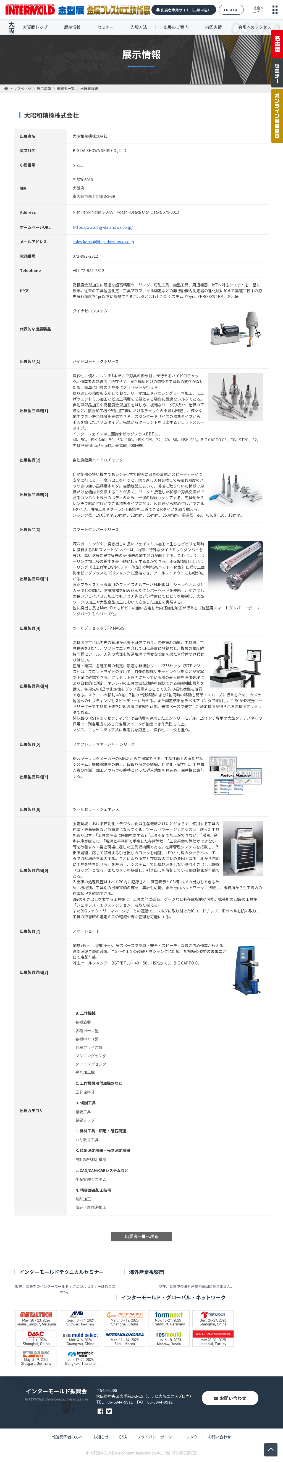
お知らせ (101, 1437)
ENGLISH (231, 9)
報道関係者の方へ (67, 1437)
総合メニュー (258, 10)
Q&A (123, 1437)
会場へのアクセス (254, 27)
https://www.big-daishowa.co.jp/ (103, 227)
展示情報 (72, 27)
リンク (192, 1437)
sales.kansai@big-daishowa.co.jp (103, 241)
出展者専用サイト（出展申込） (186, 9)
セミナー (105, 27)
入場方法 (138, 27)
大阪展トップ (35, 27)
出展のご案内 (176, 27)
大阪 (11, 27)
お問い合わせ (230, 1398)
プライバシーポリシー (156, 1437)
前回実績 (213, 27)
